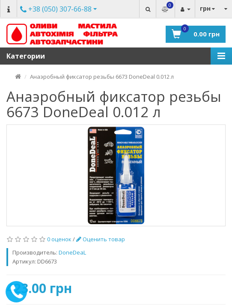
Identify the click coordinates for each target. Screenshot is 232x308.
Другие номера (55, 10)
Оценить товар (100, 239)
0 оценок (59, 239)
